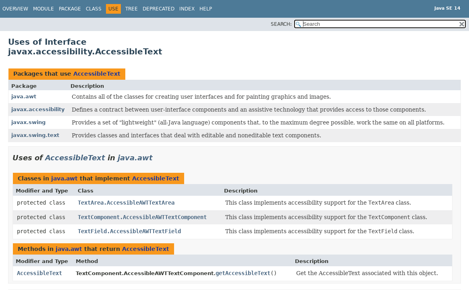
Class (94, 9)
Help (205, 9)
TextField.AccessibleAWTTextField (129, 231)
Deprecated (158, 9)
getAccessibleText (243, 273)
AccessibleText (96, 73)
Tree (131, 9)
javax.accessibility (37, 109)
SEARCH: (281, 24)
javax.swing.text (35, 135)
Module (43, 9)
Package (70, 9)
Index (187, 9)
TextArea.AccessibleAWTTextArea (126, 202)
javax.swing (28, 122)
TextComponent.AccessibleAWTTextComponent (142, 217)
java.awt (23, 96)
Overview (15, 9)
